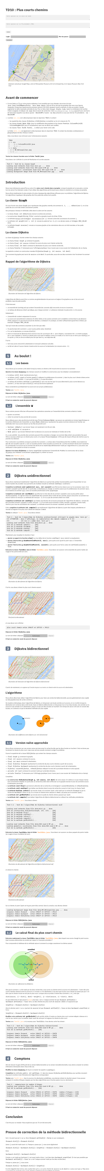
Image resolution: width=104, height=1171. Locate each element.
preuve (30, 998)
